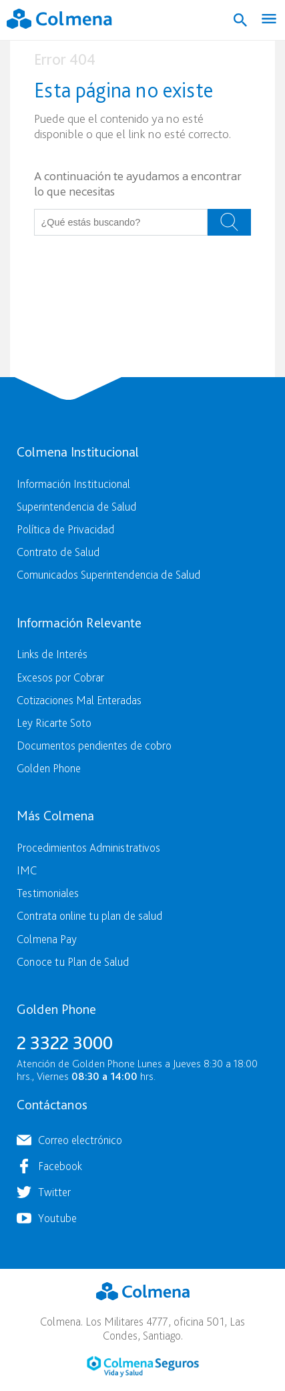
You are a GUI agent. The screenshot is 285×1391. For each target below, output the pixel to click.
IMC (27, 870)
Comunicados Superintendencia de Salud (108, 574)
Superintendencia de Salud (76, 506)
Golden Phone (49, 768)
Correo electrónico (80, 1140)
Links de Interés (52, 654)
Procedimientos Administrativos (88, 847)
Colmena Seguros (143, 1367)
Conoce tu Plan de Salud (73, 961)
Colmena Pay (47, 939)
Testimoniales (48, 893)
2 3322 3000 (65, 1042)
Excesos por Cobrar (60, 677)
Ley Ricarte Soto (54, 723)
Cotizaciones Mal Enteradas (79, 700)
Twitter (54, 1192)
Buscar (229, 222)
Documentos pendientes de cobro (94, 745)
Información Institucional (73, 484)
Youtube (57, 1218)
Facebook (60, 1166)
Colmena (143, 1291)
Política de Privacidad (65, 529)
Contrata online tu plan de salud (89, 915)
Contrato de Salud (58, 552)
